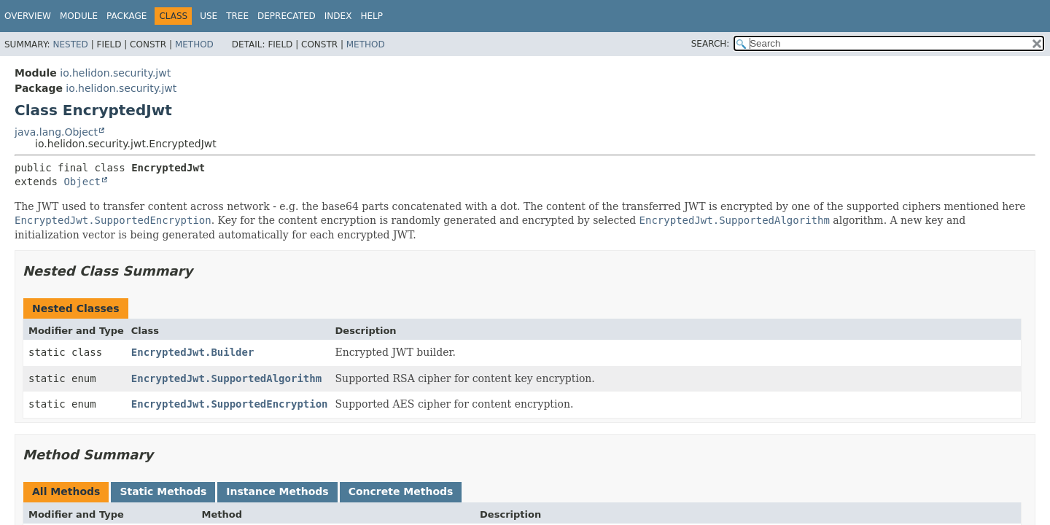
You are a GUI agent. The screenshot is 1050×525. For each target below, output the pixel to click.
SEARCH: (710, 44)
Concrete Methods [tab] (401, 491)
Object (82, 181)
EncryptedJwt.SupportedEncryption (229, 404)
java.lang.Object (56, 132)
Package (126, 16)
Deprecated (286, 16)
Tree (237, 16)
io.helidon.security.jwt (115, 73)
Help (371, 16)
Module (79, 16)
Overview (27, 16)
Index (338, 16)
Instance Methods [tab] (277, 491)
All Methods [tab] (66, 491)
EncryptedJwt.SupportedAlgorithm (226, 378)
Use (208, 16)
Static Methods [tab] (163, 491)
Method (194, 44)
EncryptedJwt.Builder (192, 352)
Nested (70, 44)
